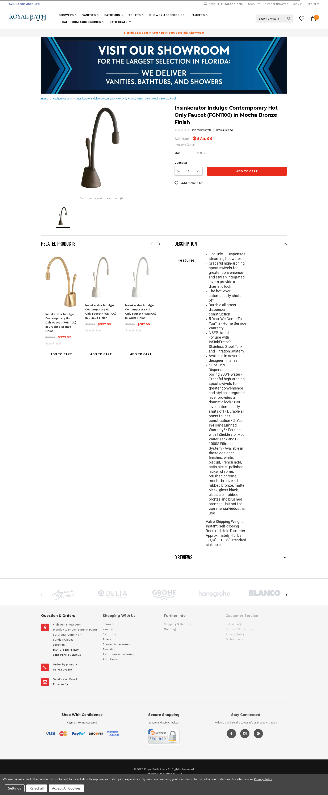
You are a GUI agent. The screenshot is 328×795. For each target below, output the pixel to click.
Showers (66, 15)
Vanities (89, 15)
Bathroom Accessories (81, 22)
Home (44, 98)
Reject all (37, 788)
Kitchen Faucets (62, 98)
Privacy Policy (263, 779)
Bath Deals (118, 22)
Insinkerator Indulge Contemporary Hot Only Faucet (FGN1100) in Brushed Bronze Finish (60, 322)
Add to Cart (61, 354)
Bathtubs (112, 15)
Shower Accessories (167, 15)
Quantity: (180, 162)
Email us (60, 684)
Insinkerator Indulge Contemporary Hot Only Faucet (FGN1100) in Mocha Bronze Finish (127, 98)
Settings (14, 788)
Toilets (135, 15)
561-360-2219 (62, 669)
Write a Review (224, 130)
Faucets (198, 15)
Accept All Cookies (66, 788)
